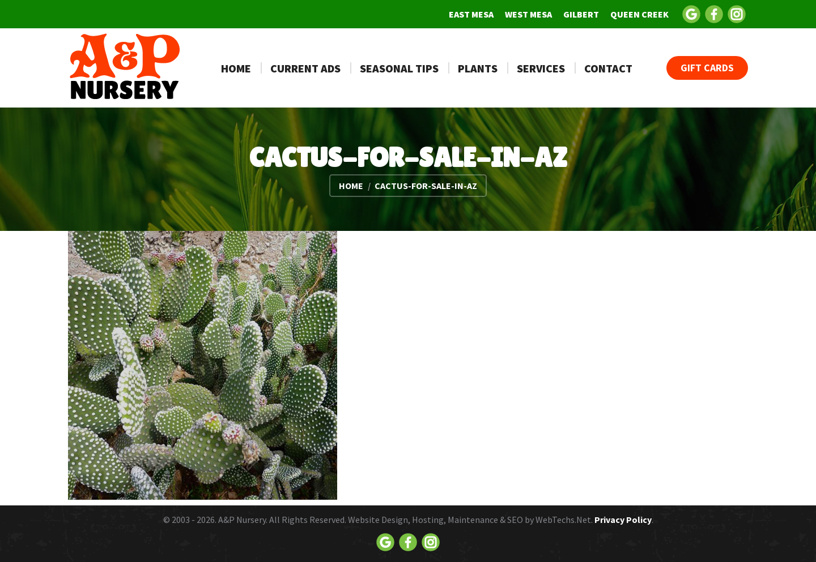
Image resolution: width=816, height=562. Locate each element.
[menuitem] (471, 14)
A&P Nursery (242, 519)
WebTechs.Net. (564, 519)
